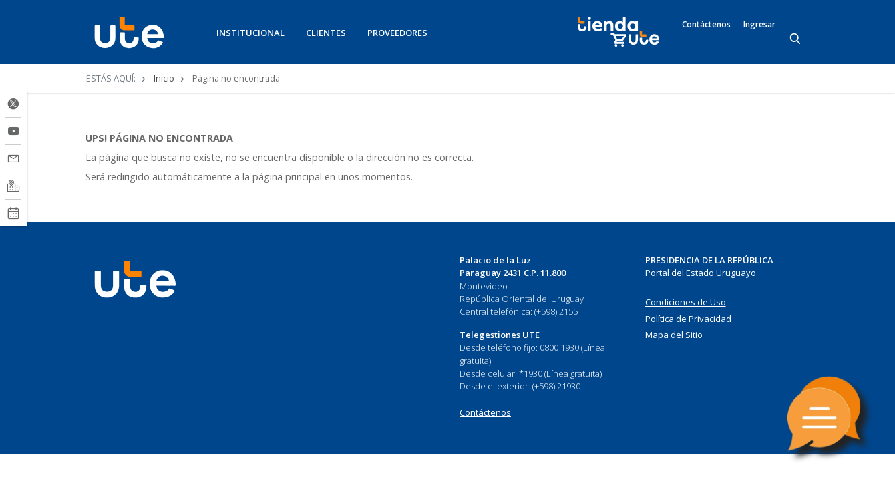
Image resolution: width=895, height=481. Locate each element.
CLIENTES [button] (326, 33)
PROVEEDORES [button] (397, 33)
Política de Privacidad (688, 319)
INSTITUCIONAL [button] (250, 33)
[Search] (796, 39)
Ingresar (759, 25)
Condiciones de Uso (685, 302)
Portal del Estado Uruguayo (700, 273)
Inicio (164, 78)
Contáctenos (706, 25)
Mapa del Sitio (674, 335)
